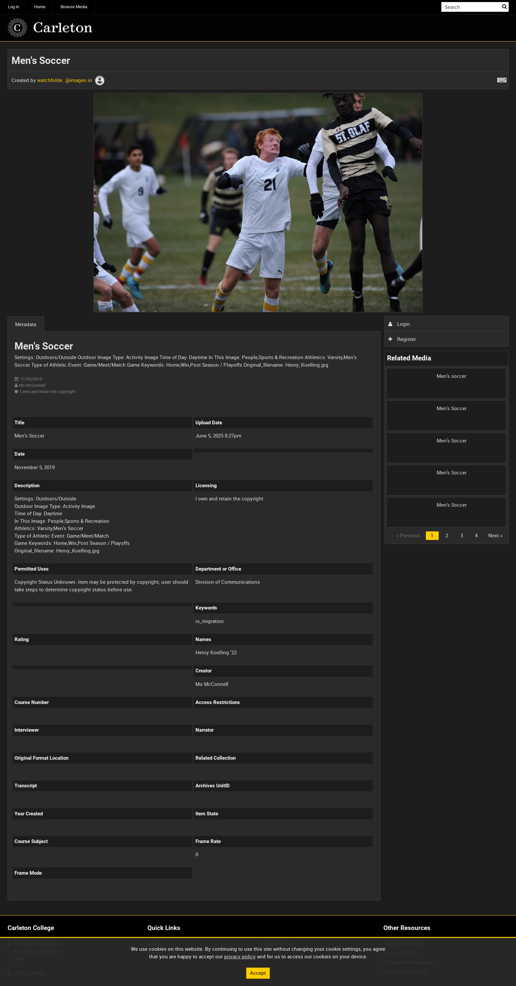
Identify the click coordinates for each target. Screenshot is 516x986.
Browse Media (74, 7)
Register (402, 339)
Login (399, 324)
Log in (13, 7)
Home (39, 7)
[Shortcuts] (501, 79)
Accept (258, 973)
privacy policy (240, 956)
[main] (258, 478)
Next (495, 535)
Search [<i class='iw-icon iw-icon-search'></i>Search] (505, 6)
